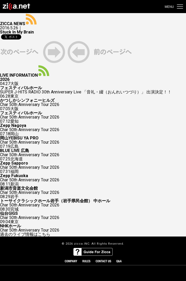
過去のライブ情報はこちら (25, 234)
